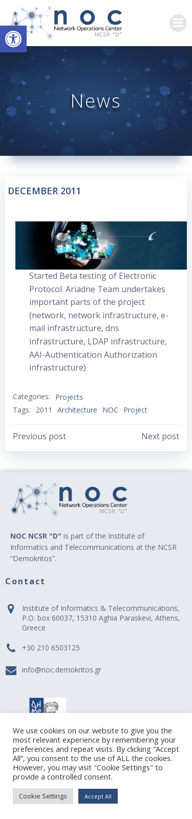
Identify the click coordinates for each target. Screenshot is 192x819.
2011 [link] (44, 410)
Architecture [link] (77, 410)
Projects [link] (69, 397)
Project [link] (135, 410)
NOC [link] (110, 410)
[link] (13, 39)
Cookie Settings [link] (43, 796)
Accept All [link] (98, 796)
